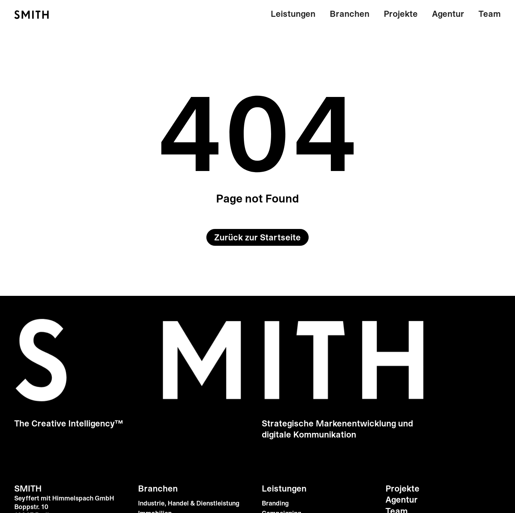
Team (490, 14)
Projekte (401, 14)
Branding (275, 503)
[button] (297, 14)
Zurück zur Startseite (257, 237)
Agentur (448, 14)
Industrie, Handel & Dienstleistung (188, 503)
